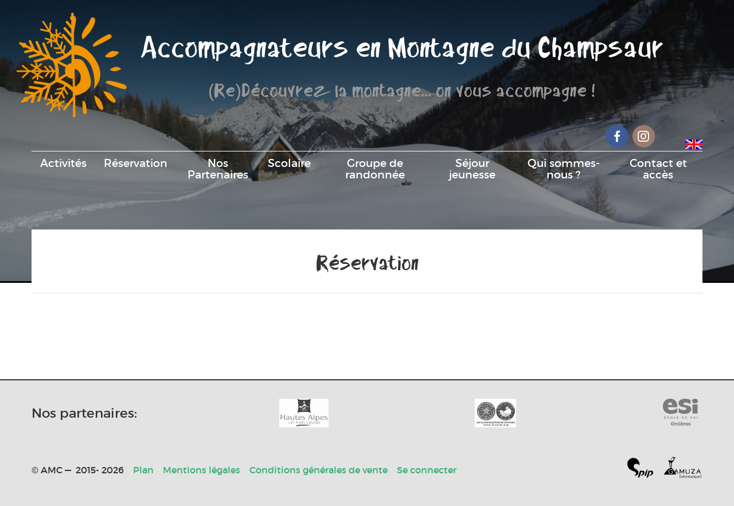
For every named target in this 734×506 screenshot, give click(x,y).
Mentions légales (201, 470)
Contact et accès (658, 168)
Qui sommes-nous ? (564, 168)
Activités (63, 163)
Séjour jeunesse (472, 168)
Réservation (135, 163)
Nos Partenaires (218, 168)
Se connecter (426, 470)
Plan (143, 470)
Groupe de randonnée (375, 168)
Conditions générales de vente (318, 470)
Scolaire (289, 163)
